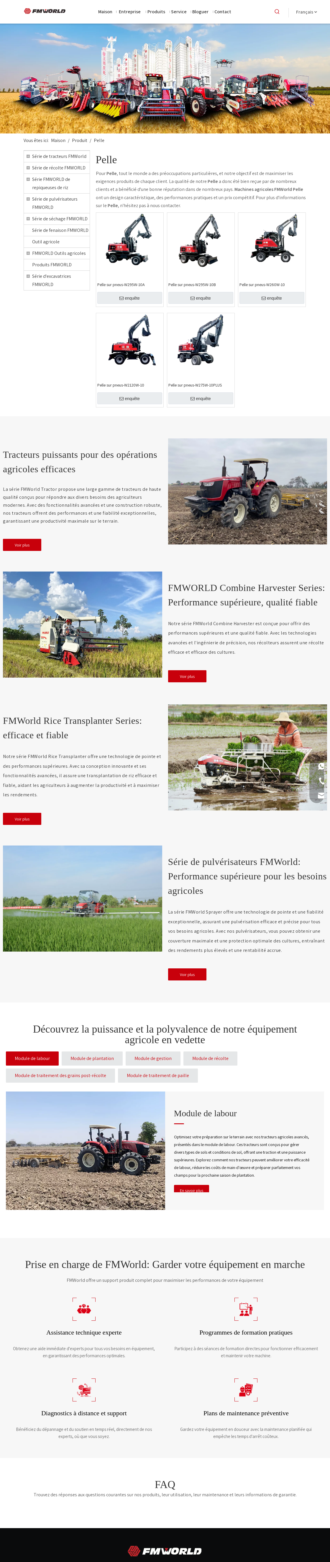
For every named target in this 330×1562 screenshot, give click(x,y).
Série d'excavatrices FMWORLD (51, 280)
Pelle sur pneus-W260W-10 (262, 284)
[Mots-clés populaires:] (277, 11)
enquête (129, 298)
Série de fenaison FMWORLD (60, 230)
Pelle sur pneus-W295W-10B (192, 284)
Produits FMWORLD (52, 265)
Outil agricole (46, 242)
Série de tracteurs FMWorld (59, 156)
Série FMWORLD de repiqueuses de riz (51, 183)
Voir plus (22, 545)
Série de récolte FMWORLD (59, 168)
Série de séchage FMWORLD (60, 219)
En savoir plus (191, 1190)
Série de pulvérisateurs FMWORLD (55, 203)
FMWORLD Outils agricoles (59, 253)
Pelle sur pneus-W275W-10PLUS (195, 385)
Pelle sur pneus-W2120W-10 (120, 385)
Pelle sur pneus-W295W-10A (121, 284)
